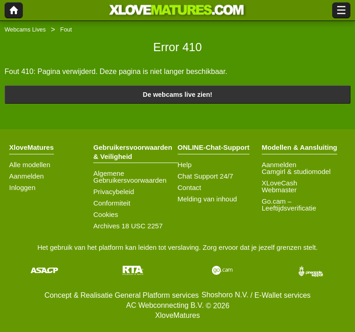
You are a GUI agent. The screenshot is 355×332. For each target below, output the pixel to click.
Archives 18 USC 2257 (128, 226)
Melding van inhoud (207, 199)
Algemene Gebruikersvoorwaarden (129, 176)
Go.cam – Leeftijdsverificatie (289, 204)
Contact (189, 187)
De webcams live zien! (177, 94)
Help (185, 165)
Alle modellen (29, 165)
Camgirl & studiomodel (296, 171)
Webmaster (279, 190)
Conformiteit (111, 203)
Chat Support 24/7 (205, 176)
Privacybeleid (113, 191)
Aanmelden (26, 176)
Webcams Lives (25, 29)
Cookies (105, 214)
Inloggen (22, 187)
